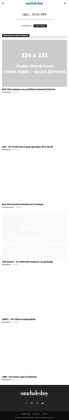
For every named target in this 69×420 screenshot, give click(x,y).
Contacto (45, 414)
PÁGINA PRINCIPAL (40, 26)
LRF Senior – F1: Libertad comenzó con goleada (27, 261)
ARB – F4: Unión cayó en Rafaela (19, 377)
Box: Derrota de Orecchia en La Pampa (22, 204)
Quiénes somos (26, 414)
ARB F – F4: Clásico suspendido (18, 319)
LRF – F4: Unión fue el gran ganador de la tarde (27, 147)
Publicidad (36, 414)
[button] (65, 3)
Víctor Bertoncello (8, 207)
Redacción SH (6, 92)
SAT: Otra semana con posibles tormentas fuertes (28, 89)
